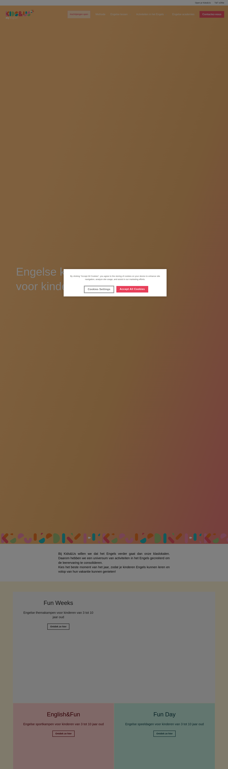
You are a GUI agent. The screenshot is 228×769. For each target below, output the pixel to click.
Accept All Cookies (132, 289)
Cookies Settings (99, 289)
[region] (115, 282)
